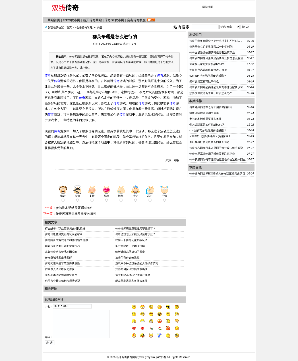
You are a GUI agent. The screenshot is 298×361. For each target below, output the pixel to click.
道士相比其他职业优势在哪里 (132, 275)
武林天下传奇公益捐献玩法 (131, 240)
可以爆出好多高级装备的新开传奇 (209, 142)
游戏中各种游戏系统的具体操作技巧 (136, 263)
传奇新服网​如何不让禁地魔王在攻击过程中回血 (217, 159)
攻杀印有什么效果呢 (127, 257)
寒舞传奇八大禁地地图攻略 (61, 251)
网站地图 (207, 6)
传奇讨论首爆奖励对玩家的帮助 (64, 234)
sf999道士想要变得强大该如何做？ (210, 136)
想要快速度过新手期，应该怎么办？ (210, 93)
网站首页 (54, 20)
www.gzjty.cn (146, 357)
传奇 (48, 75)
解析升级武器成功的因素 (130, 251)
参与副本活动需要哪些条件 (74, 208)
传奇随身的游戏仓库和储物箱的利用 (66, 240)
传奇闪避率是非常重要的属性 (76, 213)
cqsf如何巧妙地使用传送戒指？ (207, 75)
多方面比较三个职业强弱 (130, 246)
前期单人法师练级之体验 (59, 269)
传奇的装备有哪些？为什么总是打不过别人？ (216, 40)
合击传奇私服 (136, 20)
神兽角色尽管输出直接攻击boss (208, 69)
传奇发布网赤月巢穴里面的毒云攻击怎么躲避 (216, 58)
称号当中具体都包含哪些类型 (62, 280)
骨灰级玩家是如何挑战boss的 (206, 64)
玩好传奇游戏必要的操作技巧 (62, 246)
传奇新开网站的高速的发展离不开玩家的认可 (216, 87)
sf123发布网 (71, 20)
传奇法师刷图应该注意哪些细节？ (135, 228)
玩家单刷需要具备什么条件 (131, 280)
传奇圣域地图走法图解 (58, 257)
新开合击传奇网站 (127, 357)
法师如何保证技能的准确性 (131, 269)
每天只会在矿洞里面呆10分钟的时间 (210, 46)
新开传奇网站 (92, 20)
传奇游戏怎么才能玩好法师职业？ (135, 234)
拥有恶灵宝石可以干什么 (204, 81)
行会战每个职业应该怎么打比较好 (65, 228)
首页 (69, 27)
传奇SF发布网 (114, 20)
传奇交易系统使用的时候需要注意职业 (212, 52)
